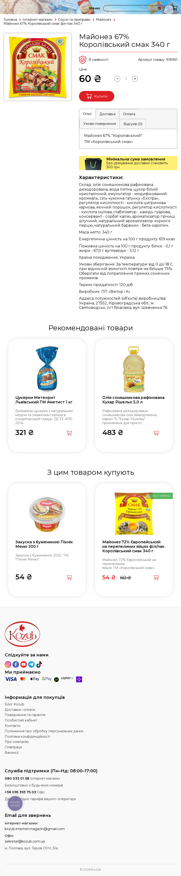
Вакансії (11, 752)
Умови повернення (99, 124)
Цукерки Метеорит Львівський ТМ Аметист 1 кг (44, 399)
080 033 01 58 (17, 778)
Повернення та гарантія (25, 715)
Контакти (13, 726)
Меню (94, 8)
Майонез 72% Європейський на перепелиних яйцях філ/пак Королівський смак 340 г (133, 546)
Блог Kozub (14, 704)
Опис (87, 114)
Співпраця (13, 747)
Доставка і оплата (20, 710)
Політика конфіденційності (27, 736)
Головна (10, 19)
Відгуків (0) (132, 124)
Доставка (107, 114)
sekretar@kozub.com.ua (25, 841)
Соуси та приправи (74, 19)
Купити (96, 96)
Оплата (129, 114)
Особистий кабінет (21, 720)
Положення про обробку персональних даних (44, 731)
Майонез (103, 19)
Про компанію (17, 742)
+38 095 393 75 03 (20, 792)
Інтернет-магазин (37, 19)
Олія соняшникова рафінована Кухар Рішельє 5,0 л (133, 399)
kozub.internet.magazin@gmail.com (35, 829)
